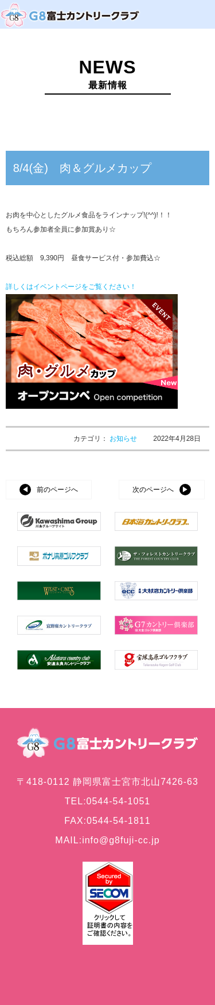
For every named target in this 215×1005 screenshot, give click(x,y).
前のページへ (57, 490)
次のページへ (153, 490)
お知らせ (124, 439)
